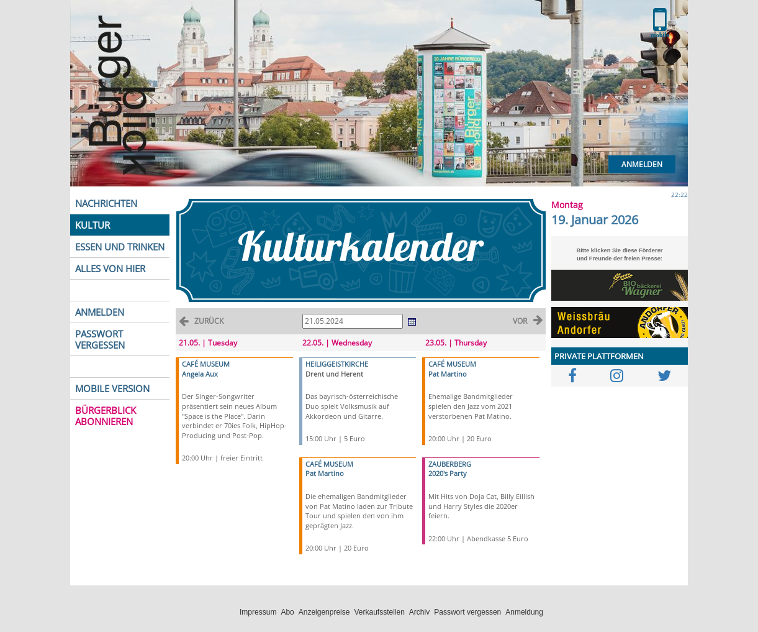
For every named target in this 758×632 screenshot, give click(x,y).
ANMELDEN (99, 312)
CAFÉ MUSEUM (206, 364)
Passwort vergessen (467, 612)
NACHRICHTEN (106, 203)
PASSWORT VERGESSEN (100, 339)
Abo (287, 612)
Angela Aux (200, 373)
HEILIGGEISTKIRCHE (336, 364)
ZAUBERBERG (449, 464)
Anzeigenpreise (324, 612)
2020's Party (447, 473)
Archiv (419, 612)
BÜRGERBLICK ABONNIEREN (105, 416)
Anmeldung (524, 612)
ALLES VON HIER (110, 268)
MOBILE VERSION (112, 388)
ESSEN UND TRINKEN (120, 246)
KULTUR (92, 225)
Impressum (258, 612)
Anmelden (641, 164)
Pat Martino (324, 473)
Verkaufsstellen (379, 612)
